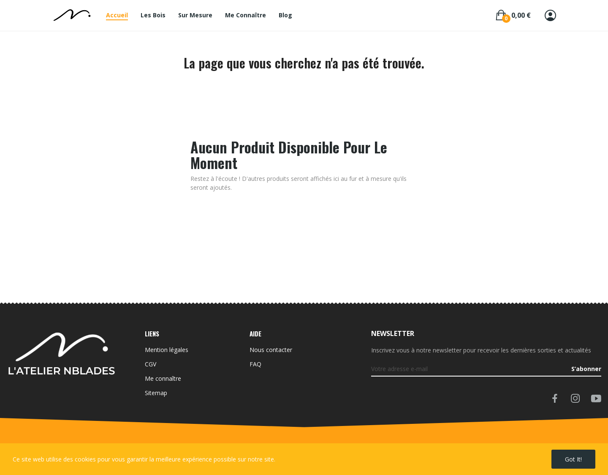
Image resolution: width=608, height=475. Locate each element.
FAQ (255, 364)
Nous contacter (271, 350)
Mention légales (166, 350)
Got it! (573, 459)
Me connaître (163, 378)
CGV (150, 364)
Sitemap (156, 393)
